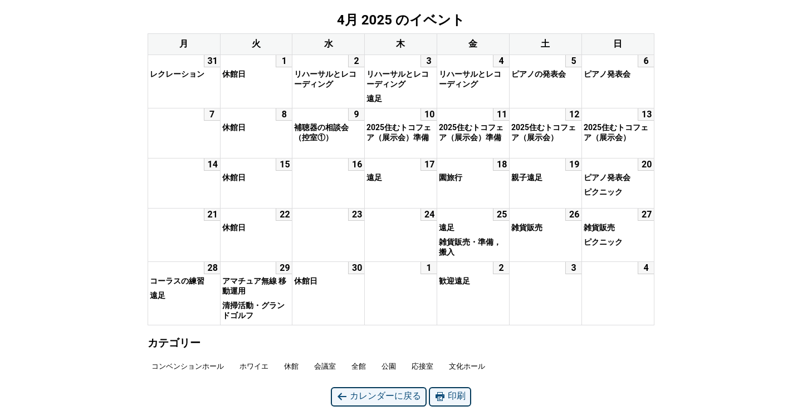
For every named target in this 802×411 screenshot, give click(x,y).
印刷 (450, 396)
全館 (358, 366)
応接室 (422, 366)
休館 (291, 366)
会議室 (325, 366)
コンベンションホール (187, 366)
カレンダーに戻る (378, 396)
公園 (389, 366)
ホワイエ (253, 366)
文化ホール (467, 366)
